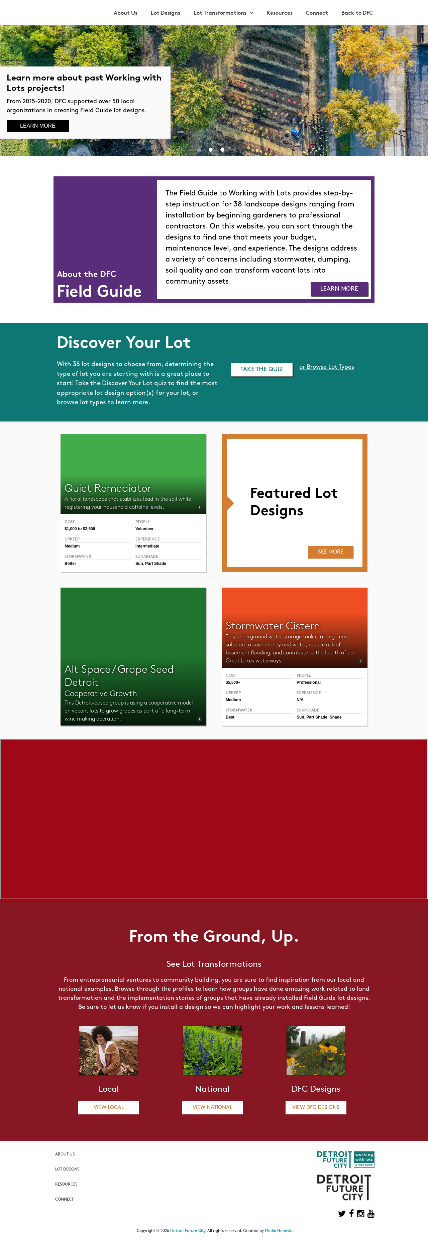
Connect (317, 13)
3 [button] (222, 149)
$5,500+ (233, 682)
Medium (72, 546)
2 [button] (210, 149)
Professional (309, 682)
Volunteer (144, 528)
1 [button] (199, 149)
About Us (125, 13)
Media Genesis (278, 1231)
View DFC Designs (316, 1107)
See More (330, 552)
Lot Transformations (220, 13)
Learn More (38, 126)
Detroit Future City (187, 1231)
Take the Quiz (261, 369)
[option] (214, 90)
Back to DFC (357, 13)
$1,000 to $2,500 (80, 528)
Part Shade (155, 563)
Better (70, 563)
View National (212, 1107)
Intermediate (147, 546)
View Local (109, 1107)
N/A (300, 699)
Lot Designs (165, 13)
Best (230, 717)
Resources (279, 13)
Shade (336, 717)
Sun (139, 563)
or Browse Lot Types (326, 367)
